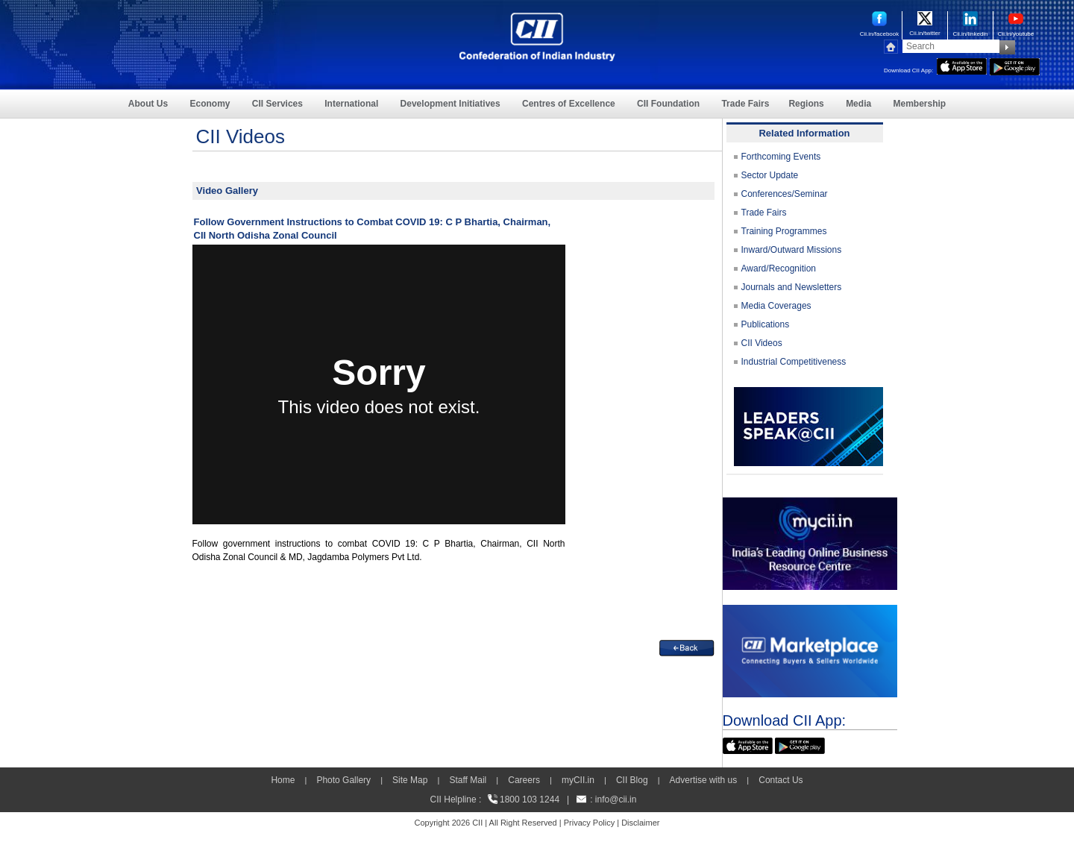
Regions (805, 103)
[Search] (950, 46)
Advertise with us (704, 780)
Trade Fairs (745, 103)
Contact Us (781, 780)
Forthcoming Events (781, 156)
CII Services (277, 103)
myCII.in (578, 780)
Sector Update (770, 175)
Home (283, 780)
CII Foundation (668, 103)
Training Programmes (784, 231)
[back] (687, 646)
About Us (148, 103)
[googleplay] (1015, 65)
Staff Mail (467, 780)
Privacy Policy (589, 822)
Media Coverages (776, 306)
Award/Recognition (779, 268)
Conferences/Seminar (784, 194)
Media (858, 103)
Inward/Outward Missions (791, 250)
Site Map (409, 780)
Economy (210, 103)
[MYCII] (810, 504)
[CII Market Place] (810, 611)
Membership (919, 103)
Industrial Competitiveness (794, 361)
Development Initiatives (450, 103)
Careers (524, 780)
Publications (765, 324)
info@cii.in (616, 799)
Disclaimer (640, 822)
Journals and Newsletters (791, 287)
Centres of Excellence (568, 103)
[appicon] (962, 65)
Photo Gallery (343, 780)
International (351, 103)
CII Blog (632, 780)
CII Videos (761, 343)
